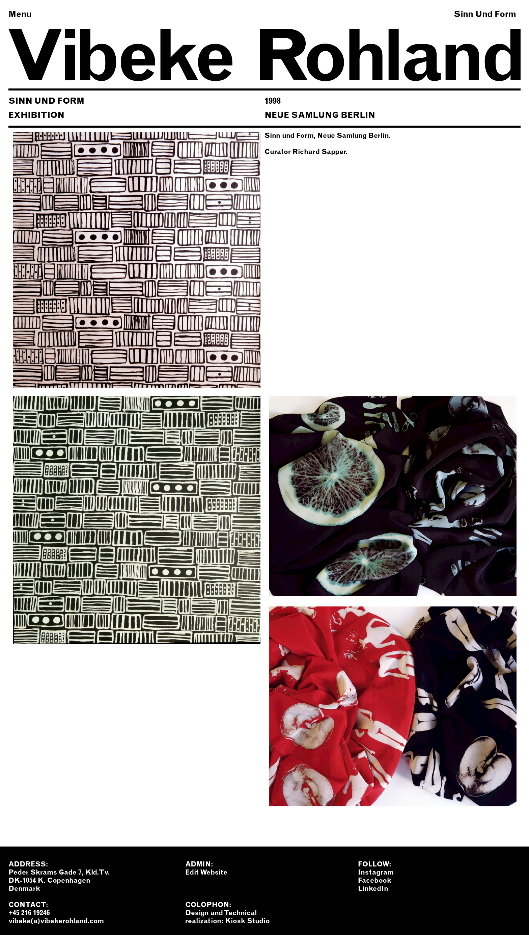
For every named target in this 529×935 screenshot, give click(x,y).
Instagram (376, 872)
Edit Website (206, 872)
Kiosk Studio (247, 921)
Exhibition (36, 115)
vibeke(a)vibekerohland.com (56, 921)
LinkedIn (373, 888)
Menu (20, 13)
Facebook (374, 880)
